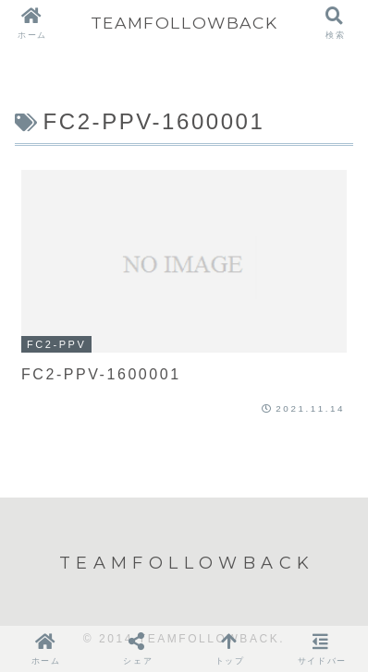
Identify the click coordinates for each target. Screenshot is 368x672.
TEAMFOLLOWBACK (184, 22)
